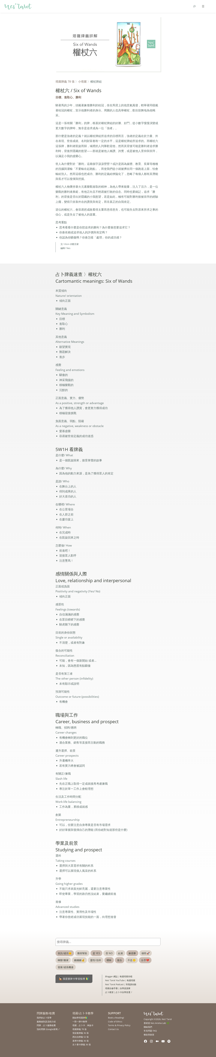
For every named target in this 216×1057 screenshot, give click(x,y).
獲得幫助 (82, 953)
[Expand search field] (194, 6)
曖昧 (109, 960)
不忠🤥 (132, 960)
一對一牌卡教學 (79, 1021)
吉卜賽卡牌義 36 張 (81, 1044)
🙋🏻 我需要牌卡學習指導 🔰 (74, 978)
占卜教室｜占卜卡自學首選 (118, 992)
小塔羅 (82, 81)
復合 (119, 960)
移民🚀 (146, 953)
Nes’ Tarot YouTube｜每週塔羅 (120, 980)
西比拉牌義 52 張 (80, 1036)
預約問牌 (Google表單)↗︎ (48, 1029)
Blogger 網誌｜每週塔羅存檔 (118, 976)
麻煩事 (132, 953)
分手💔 (145, 960)
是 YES (96, 953)
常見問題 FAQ (150, 1030)
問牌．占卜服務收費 (46, 1025)
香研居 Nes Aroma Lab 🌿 (156, 1023)
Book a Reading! (116, 1017)
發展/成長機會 (66, 967)
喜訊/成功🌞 (65, 953)
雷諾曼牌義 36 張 (80, 1033)
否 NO (109, 953)
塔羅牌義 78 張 (65, 81)
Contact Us (113, 1029)
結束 (120, 953)
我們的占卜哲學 (44, 1017)
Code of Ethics (115, 1021)
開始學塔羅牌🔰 (80, 1017)
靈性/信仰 (95, 960)
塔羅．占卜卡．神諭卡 (82, 1025)
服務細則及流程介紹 (46, 1021)
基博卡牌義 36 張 (80, 1040)
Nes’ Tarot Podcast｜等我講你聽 (120, 984)
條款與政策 (149, 1034)
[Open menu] (203, 6)
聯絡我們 (148, 1027)
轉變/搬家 (63, 960)
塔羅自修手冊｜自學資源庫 (117, 988)
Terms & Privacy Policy (119, 1025)
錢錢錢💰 (79, 960)
